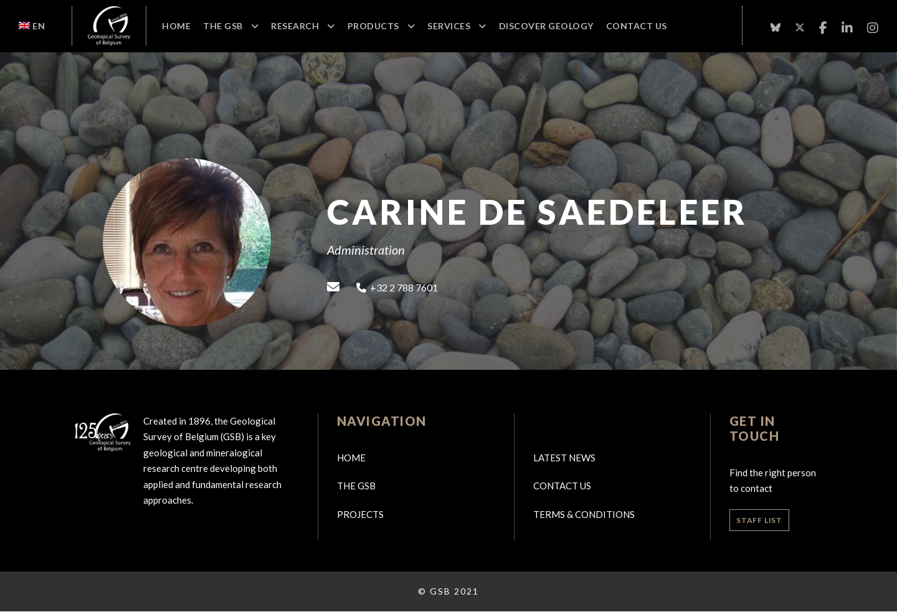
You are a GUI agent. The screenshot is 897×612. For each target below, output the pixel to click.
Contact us (562, 485)
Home (176, 26)
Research (295, 26)
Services (448, 26)
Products (373, 26)
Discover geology (546, 26)
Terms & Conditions (584, 514)
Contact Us (636, 26)
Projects (360, 514)
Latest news (564, 457)
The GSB (223, 26)
